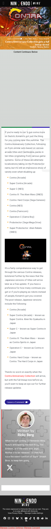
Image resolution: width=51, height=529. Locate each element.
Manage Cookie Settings (34, 513)
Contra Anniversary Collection (20, 376)
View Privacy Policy (15, 513)
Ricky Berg (43, 39)
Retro (46, 47)
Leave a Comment (14, 39)
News (40, 47)
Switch (33, 47)
